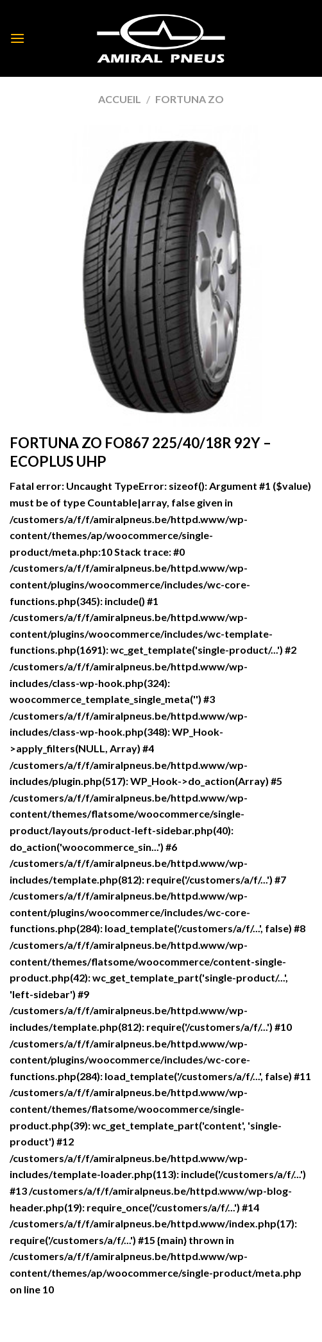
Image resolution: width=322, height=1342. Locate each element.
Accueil (119, 99)
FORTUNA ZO (189, 99)
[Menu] (17, 38)
